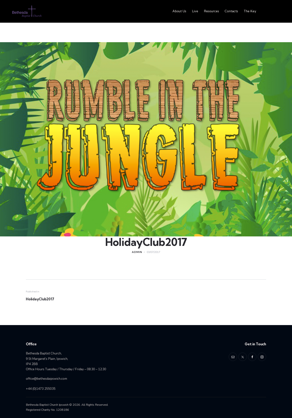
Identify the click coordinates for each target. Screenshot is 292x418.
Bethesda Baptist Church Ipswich (47, 405)
